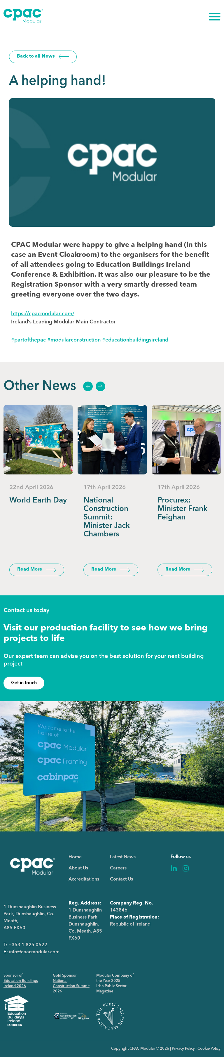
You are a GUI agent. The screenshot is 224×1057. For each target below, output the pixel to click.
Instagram (186, 868)
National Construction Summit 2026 (71, 986)
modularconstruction (74, 340)
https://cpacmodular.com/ (42, 313)
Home (75, 857)
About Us (78, 868)
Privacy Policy (183, 1049)
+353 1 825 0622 (27, 945)
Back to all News (36, 56)
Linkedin (174, 868)
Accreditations (84, 879)
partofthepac (28, 340)
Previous (88, 386)
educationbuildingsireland (135, 340)
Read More (29, 569)
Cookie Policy (208, 1049)
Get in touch (24, 683)
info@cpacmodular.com (34, 952)
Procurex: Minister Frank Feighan (182, 509)
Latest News (123, 857)
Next (100, 386)
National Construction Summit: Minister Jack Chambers (106, 517)
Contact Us (121, 879)
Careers (118, 868)
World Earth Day (38, 500)
